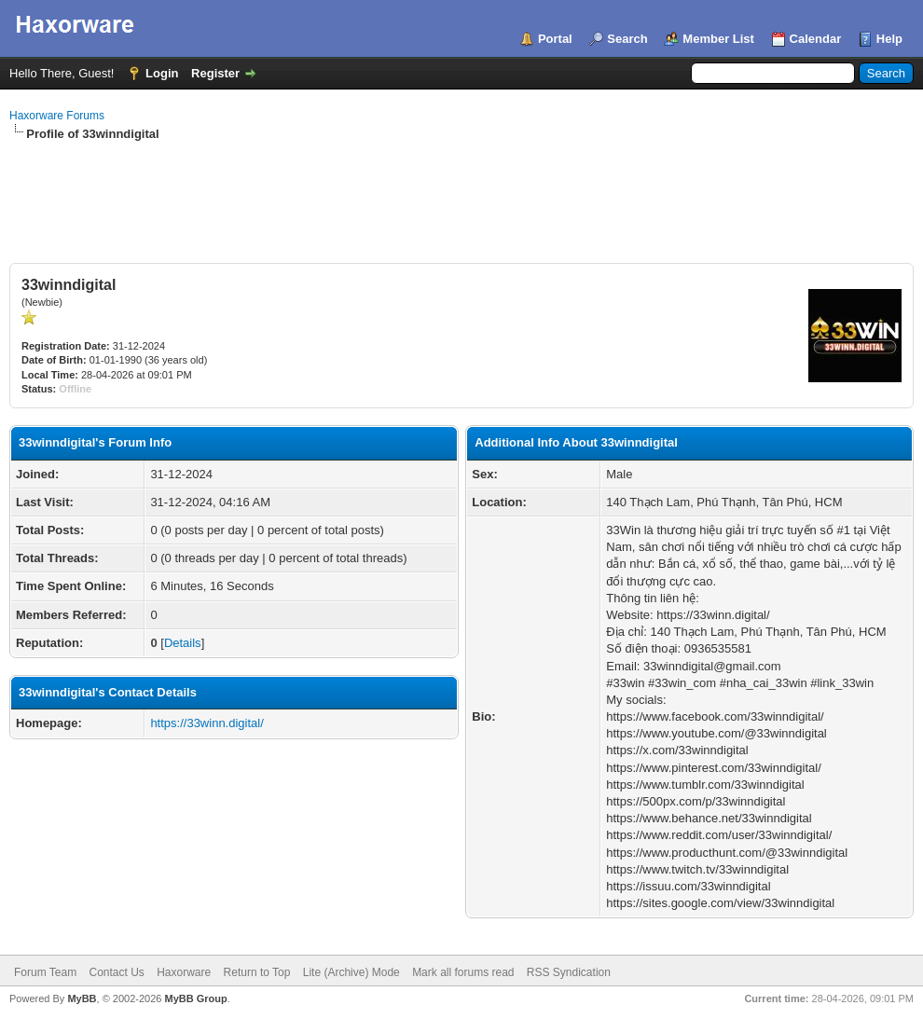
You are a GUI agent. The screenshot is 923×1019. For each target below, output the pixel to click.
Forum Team (45, 972)
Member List (718, 39)
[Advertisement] (461, 194)
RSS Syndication (569, 972)
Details (182, 643)
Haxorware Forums (56, 115)
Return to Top (257, 972)
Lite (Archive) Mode (351, 972)
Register (215, 73)
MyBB (81, 998)
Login (161, 73)
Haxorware (184, 972)
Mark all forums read (463, 972)
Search (627, 39)
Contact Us (116, 972)
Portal (555, 39)
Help (889, 39)
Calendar (816, 39)
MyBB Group (195, 998)
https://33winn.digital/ (206, 723)
